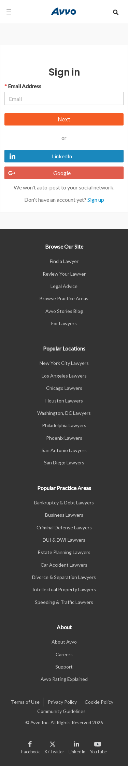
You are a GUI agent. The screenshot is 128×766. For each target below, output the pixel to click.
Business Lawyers (64, 515)
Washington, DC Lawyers (64, 413)
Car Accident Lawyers (64, 565)
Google (38, 173)
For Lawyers (64, 323)
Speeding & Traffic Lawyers (64, 602)
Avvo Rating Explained (64, 679)
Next (64, 119)
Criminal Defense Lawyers (64, 527)
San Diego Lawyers (64, 462)
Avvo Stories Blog (64, 311)
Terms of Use (25, 702)
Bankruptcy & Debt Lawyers (64, 502)
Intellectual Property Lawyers (64, 589)
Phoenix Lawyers (64, 438)
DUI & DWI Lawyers (64, 540)
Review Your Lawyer (64, 274)
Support (64, 667)
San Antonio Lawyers (64, 450)
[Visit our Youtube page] (96, 746)
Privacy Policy (62, 702)
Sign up (95, 199)
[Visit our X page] (54, 746)
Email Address (22, 86)
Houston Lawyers (64, 401)
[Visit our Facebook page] (31, 746)
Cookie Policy (99, 702)
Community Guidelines (61, 711)
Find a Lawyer (64, 261)
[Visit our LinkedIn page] (77, 746)
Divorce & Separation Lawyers (64, 577)
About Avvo (64, 642)
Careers (64, 654)
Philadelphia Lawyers (64, 425)
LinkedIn (38, 156)
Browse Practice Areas (64, 298)
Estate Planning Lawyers (64, 552)
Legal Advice (64, 286)
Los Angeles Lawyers (64, 376)
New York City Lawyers (64, 363)
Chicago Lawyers (64, 388)
